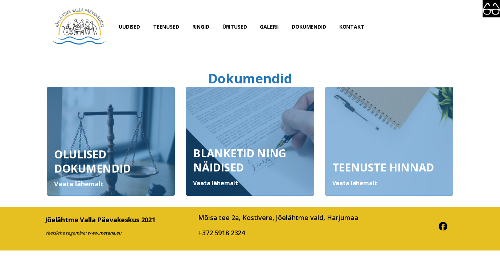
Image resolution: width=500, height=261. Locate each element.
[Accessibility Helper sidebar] (491, 8)
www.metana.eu (104, 233)
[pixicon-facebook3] (443, 225)
